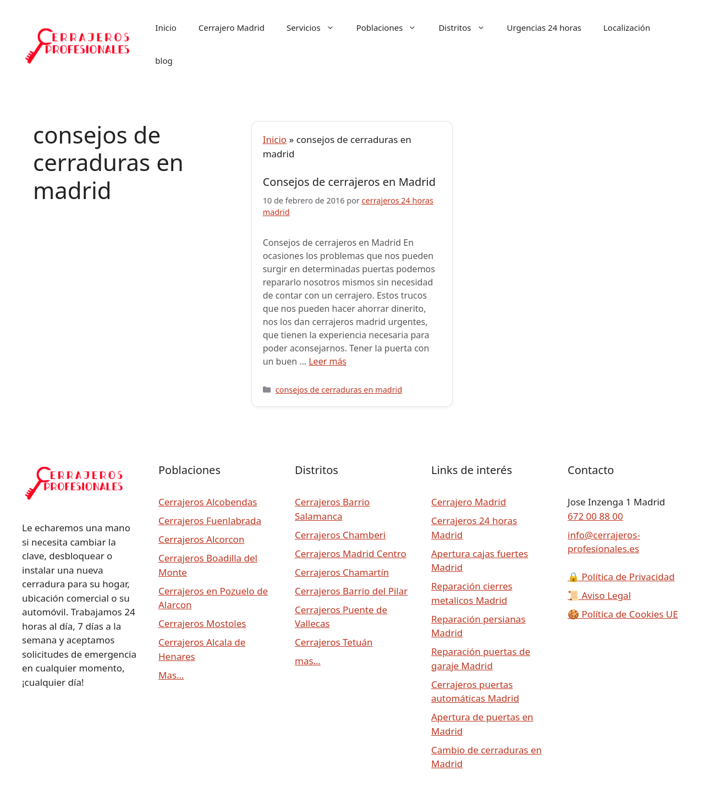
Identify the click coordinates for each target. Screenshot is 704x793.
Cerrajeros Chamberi (340, 534)
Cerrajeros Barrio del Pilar (351, 591)
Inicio (165, 27)
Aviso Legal (599, 595)
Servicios (316, 27)
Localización (626, 27)
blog (163, 60)
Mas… (171, 675)
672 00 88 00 (595, 516)
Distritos (467, 27)
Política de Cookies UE (623, 614)
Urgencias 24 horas (544, 27)
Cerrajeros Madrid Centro (350, 553)
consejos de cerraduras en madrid (339, 389)
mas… (308, 660)
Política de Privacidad (621, 576)
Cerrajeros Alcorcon (201, 539)
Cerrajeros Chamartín (342, 572)
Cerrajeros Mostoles (202, 623)
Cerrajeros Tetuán (334, 642)
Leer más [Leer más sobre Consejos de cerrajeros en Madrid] (327, 361)
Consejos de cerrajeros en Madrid (349, 181)
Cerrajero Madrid (232, 27)
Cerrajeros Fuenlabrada (209, 520)
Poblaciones (392, 27)
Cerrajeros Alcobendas (207, 501)
